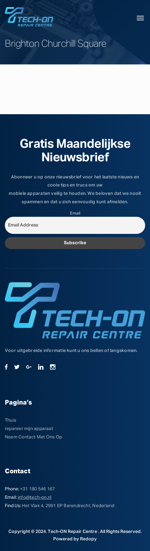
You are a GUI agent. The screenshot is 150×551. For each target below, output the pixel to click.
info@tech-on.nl (34, 497)
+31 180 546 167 (37, 489)
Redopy (88, 539)
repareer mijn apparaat (29, 428)
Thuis (10, 420)
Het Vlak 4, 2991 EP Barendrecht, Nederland (68, 506)
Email (75, 213)
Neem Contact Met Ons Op (33, 437)
